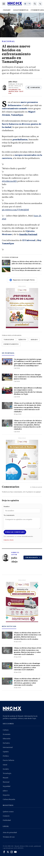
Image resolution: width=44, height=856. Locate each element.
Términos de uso (9, 837)
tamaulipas (9, 340)
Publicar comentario (15, 532)
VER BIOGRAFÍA (32, 557)
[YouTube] (15, 852)
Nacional (8, 41)
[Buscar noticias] (35, 4)
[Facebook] (4, 852)
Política (6, 756)
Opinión (6, 752)
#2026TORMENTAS (20, 10)
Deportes (6, 795)
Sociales (6, 769)
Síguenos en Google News (22, 280)
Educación (6, 739)
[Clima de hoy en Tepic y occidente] (27, 4)
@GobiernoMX (9, 181)
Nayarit (5, 778)
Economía (6, 734)
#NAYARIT (7, 10)
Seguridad (6, 786)
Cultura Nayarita (9, 799)
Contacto (6, 816)
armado (34, 340)
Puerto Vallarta (8, 760)
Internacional (8, 747)
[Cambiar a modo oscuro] (40, 4)
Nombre (22, 509)
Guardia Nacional (28, 234)
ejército (22, 340)
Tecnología (7, 773)
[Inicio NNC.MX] (15, 4)
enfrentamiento (11, 344)
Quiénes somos (8, 812)
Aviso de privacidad (10, 832)
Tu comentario (22, 521)
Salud (5, 765)
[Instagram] (11, 852)
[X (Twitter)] (8, 852)
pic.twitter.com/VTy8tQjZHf (15, 210)
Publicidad (7, 820)
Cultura (5, 730)
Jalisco (5, 791)
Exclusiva (6, 743)
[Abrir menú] (4, 4)
